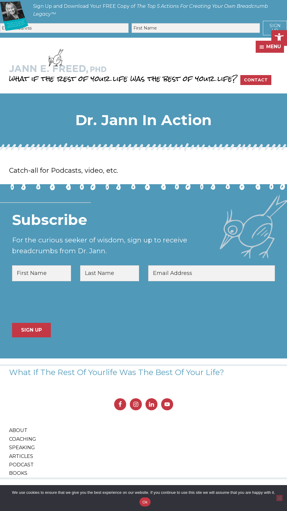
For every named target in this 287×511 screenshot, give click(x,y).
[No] (279, 498)
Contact (256, 80)
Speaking (22, 447)
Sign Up (275, 28)
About (18, 430)
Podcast (21, 465)
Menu (273, 46)
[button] (279, 38)
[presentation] (58, 302)
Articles (21, 456)
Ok (145, 502)
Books (18, 473)
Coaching (22, 439)
